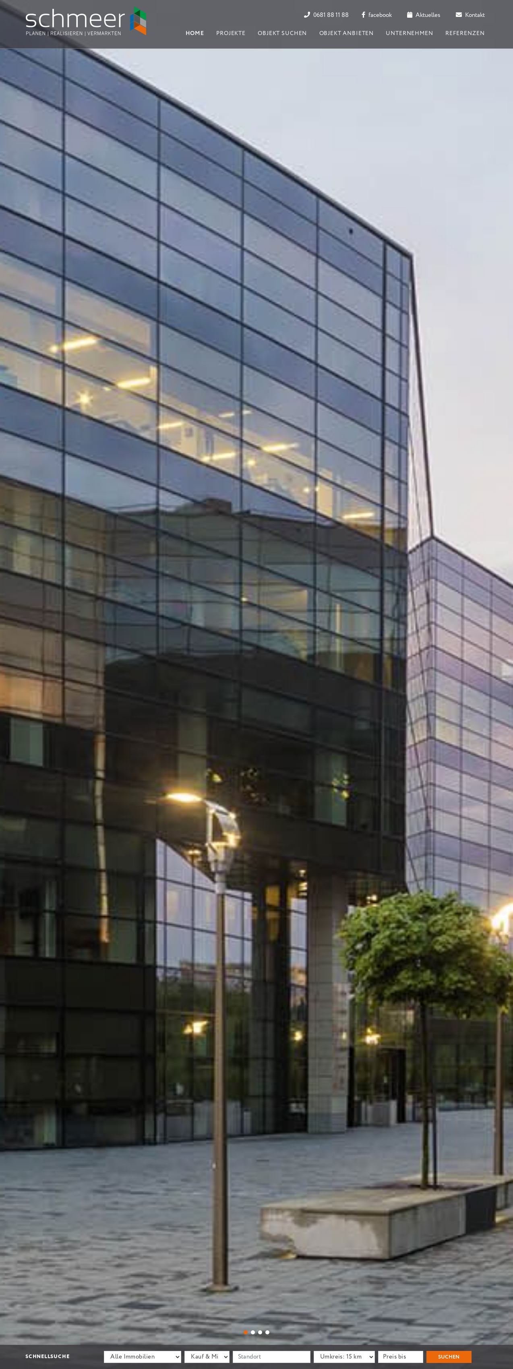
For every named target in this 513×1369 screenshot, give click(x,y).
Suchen (448, 1357)
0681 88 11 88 (326, 15)
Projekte (231, 33)
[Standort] (271, 1357)
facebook (377, 15)
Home (195, 33)
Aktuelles (423, 15)
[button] (246, 1332)
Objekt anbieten (346, 33)
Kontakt (470, 15)
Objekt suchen (282, 33)
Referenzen (464, 33)
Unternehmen (409, 33)
